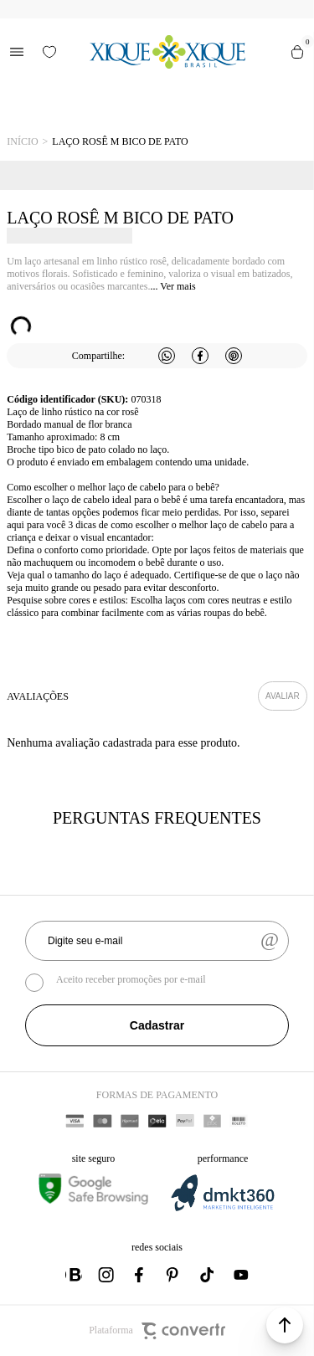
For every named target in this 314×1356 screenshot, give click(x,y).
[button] (284, 1325)
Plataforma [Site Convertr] (157, 1331)
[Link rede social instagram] (107, 1274)
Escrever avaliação (282, 696)
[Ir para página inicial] (22, 142)
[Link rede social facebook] (140, 1274)
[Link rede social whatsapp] (73, 1274)
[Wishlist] (49, 52)
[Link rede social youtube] (241, 1274)
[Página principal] (167, 52)
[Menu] (17, 52)
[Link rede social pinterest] (174, 1274)
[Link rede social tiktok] (207, 1274)
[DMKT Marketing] (222, 1208)
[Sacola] (297, 52)
